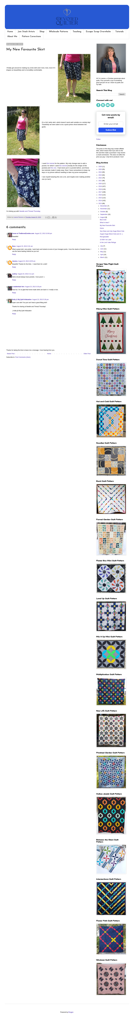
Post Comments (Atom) (22, 357)
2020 (100, 183)
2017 (100, 192)
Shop (41, 31)
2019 (100, 186)
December (103, 206)
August (102, 217)
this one (53, 168)
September (104, 214)
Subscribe (111, 130)
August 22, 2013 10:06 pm (43, 233)
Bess (14, 246)
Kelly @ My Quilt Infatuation (22, 299)
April (102, 254)
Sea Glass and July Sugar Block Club (112, 231)
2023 (100, 175)
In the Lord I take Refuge (108, 242)
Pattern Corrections (31, 36)
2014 (100, 200)
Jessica (14, 261)
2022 (100, 178)
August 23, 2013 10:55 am (26, 261)
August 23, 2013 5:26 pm (40, 299)
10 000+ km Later (105, 240)
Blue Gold (103, 220)
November (103, 209)
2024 (100, 172)
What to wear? (104, 222)
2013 (100, 203)
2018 (100, 189)
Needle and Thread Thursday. (30, 211)
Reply (14, 239)
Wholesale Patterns (58, 31)
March (102, 257)
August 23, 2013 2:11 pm (26, 274)
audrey (14, 274)
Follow (98, 139)
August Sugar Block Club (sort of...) (111, 234)
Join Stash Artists (26, 31)
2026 (100, 166)
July (101, 246)
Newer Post (10, 354)
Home (10, 31)
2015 (100, 198)
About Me (12, 36)
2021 (100, 181)
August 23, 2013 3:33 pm (33, 286)
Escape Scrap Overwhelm (98, 31)
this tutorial (51, 163)
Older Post (87, 354)
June (102, 249)
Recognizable (104, 237)
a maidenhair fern (18, 286)
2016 (100, 195)
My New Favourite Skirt (107, 225)
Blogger (70, 1012)
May (101, 252)
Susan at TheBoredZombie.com (23, 233)
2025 (100, 169)
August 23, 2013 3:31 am (24, 246)
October (103, 211)
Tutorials (119, 31)
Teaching (77, 31)
